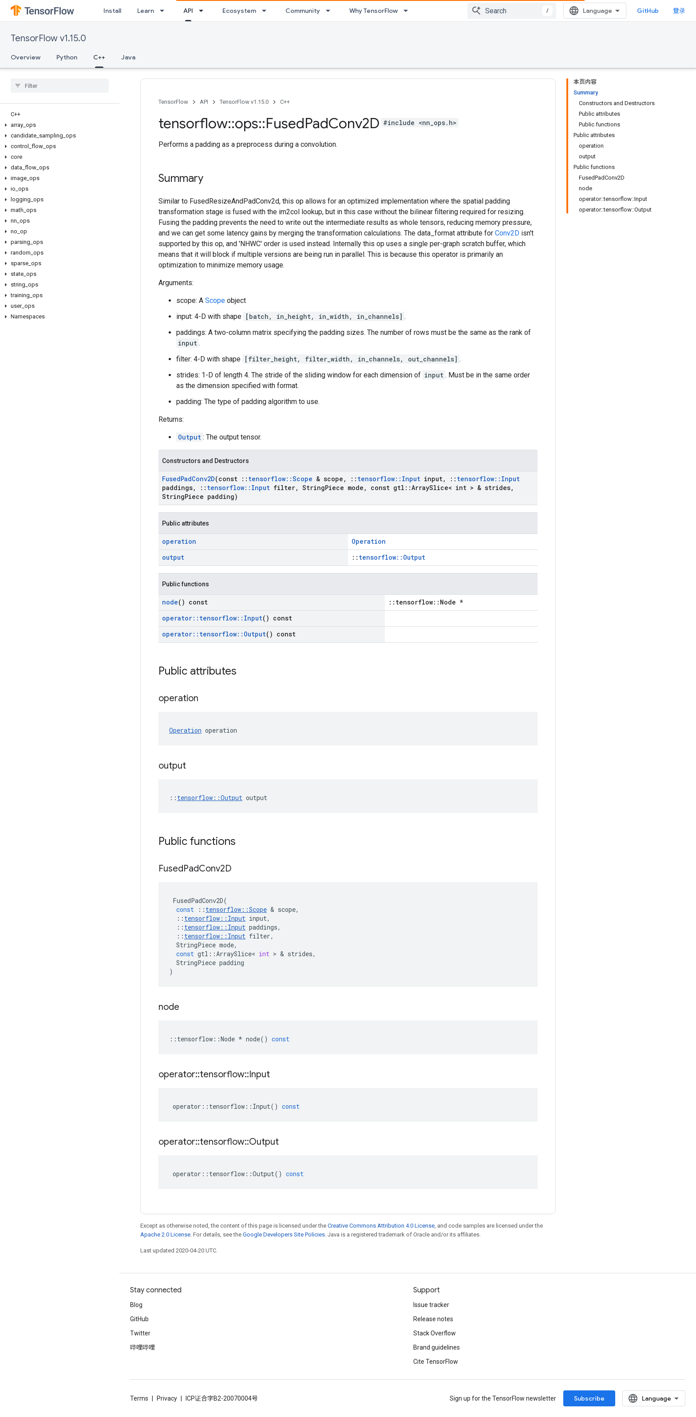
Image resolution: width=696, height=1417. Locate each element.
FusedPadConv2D (188, 479)
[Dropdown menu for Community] (330, 10)
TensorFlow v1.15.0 (48, 38)
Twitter (140, 1333)
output (173, 557)
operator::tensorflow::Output (214, 634)
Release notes (433, 1319)
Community (302, 11)
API (204, 101)
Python (66, 57)
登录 (679, 10)
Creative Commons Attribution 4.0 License (381, 1225)
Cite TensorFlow (435, 1361)
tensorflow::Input (388, 479)
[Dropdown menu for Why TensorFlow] (408, 10)
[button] (58, 125)
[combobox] (511, 11)
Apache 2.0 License (165, 1234)
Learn (145, 11)
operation (179, 541)
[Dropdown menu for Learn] (164, 10)
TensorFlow (173, 101)
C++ (285, 101)
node (170, 602)
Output (189, 437)
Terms (139, 1398)
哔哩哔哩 (142, 1347)
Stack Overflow (434, 1333)
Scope (215, 300)
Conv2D (507, 233)
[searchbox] (60, 86)
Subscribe (589, 1398)
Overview (25, 57)
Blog (136, 1304)
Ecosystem (239, 11)
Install (112, 11)
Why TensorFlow (373, 11)
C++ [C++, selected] (99, 57)
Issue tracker (431, 1304)
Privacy (167, 1398)
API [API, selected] (188, 11)
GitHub (648, 11)
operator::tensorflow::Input (212, 618)
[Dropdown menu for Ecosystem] (266, 10)
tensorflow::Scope (280, 479)
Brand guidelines (436, 1347)
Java (128, 57)
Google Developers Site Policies (284, 1234)
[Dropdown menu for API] (203, 10)
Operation (369, 541)
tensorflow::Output (392, 557)
